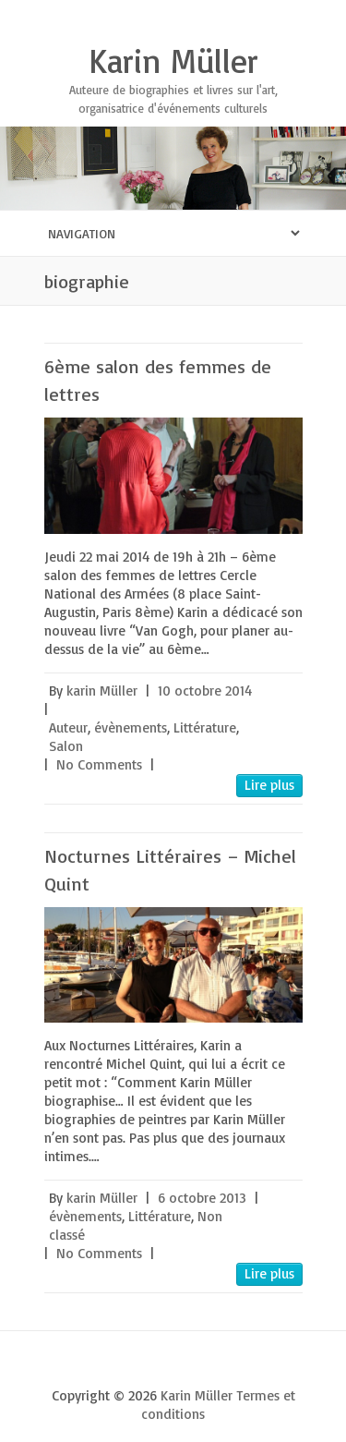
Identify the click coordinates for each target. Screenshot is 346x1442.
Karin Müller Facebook (118, 1363)
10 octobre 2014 (205, 690)
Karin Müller (173, 61)
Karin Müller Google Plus (173, 1363)
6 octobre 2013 (202, 1197)
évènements (130, 727)
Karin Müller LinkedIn (229, 1363)
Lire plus (269, 785)
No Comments (99, 764)
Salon (66, 746)
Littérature (204, 727)
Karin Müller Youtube (201, 1363)
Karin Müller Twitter (146, 1363)
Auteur (68, 727)
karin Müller (101, 690)
